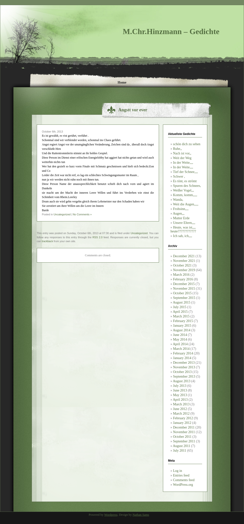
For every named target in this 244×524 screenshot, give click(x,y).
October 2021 (182, 265)
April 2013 (180, 399)
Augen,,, (179, 213)
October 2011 (182, 436)
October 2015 (182, 293)
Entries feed (181, 475)
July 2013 (180, 386)
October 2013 (182, 372)
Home (122, 82)
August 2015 (181, 302)
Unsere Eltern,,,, (184, 223)
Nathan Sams (140, 514)
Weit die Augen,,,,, (185, 204)
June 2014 (180, 335)
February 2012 (183, 418)
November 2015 (184, 288)
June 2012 (180, 409)
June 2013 (180, 390)
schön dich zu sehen (186, 144)
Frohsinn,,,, (181, 209)
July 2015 (180, 307)
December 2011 (184, 427)
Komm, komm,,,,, (185, 195)
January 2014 (182, 358)
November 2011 (184, 432)
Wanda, (178, 199)
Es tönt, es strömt (185, 181)
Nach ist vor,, (182, 153)
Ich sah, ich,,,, (182, 236)
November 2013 (184, 367)
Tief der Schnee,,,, (185, 172)
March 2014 (181, 349)
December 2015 (184, 284)
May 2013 (180, 395)
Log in (177, 471)
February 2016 (183, 279)
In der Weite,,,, (183, 162)
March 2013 (181, 404)
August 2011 (181, 446)
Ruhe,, (177, 149)
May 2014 (180, 339)
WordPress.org (183, 484)
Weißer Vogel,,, (183, 190)
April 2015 (180, 312)
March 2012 (181, 413)
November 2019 (184, 270)
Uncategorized (62, 214)
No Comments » (82, 214)
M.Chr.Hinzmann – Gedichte (171, 31)
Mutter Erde (181, 218)
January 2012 (182, 423)
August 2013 (181, 381)
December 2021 (184, 256)
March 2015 (181, 316)
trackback (47, 241)
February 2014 (183, 353)
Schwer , (179, 176)
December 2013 (184, 362)
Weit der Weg (182, 158)
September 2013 (184, 376)
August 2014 (181, 330)
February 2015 (183, 321)
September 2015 (184, 298)
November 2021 (184, 261)
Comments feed (184, 480)
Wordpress (110, 514)
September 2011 (184, 441)
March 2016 (181, 274)
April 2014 (180, 344)
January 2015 (182, 325)
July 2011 (179, 450)
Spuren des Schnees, (187, 186)
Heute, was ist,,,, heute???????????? (183, 229)
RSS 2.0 (98, 237)
